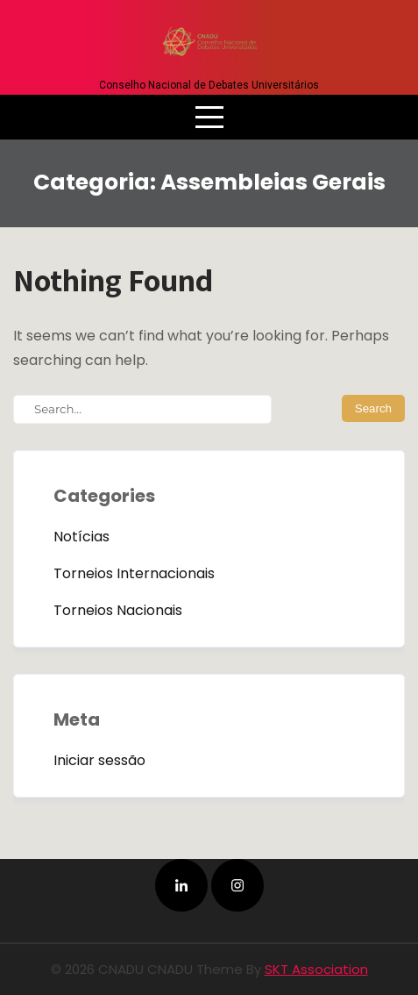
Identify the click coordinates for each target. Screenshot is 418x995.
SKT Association (316, 969)
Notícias (81, 536)
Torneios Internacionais (134, 573)
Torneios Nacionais (117, 610)
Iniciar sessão (99, 760)
